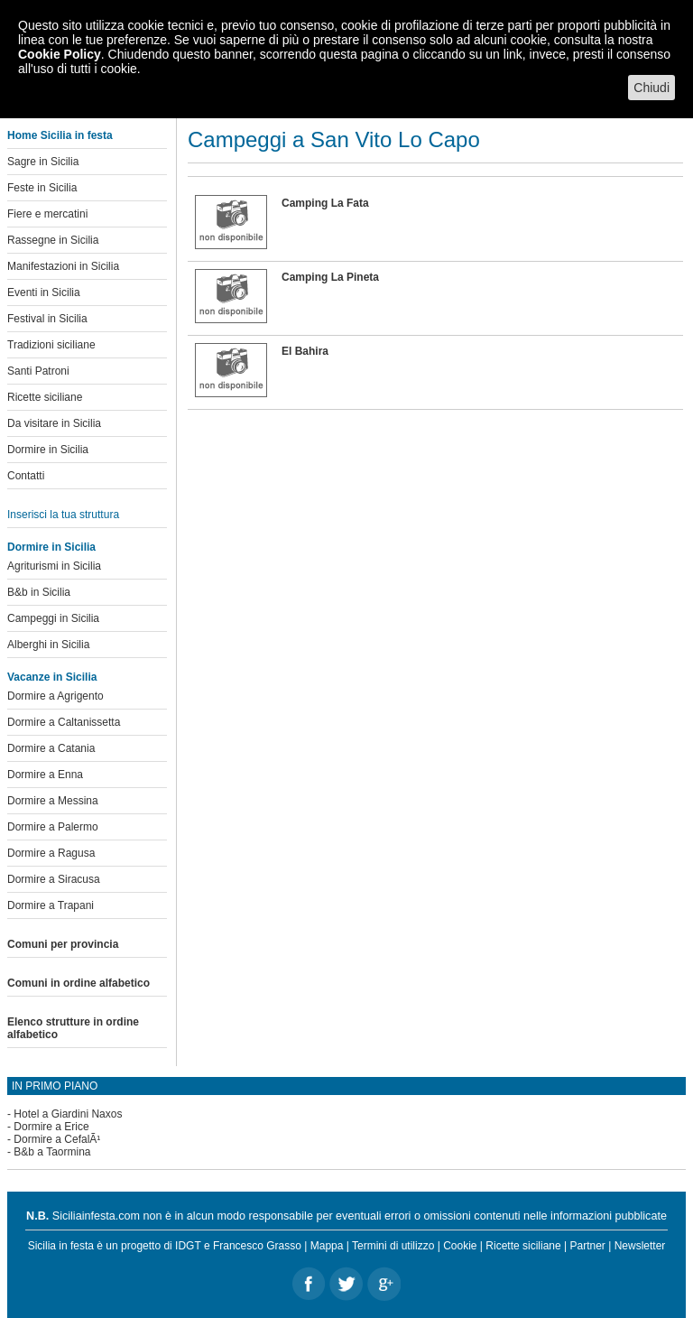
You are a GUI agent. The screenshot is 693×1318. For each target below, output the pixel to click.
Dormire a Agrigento (55, 696)
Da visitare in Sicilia (54, 423)
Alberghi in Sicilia (48, 644)
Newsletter (640, 1245)
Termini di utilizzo (393, 1245)
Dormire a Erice (51, 1126)
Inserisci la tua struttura (63, 514)
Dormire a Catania (51, 748)
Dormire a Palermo (52, 827)
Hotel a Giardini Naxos (68, 1114)
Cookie (459, 1245)
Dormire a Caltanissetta (63, 722)
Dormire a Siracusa (53, 879)
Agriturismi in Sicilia (54, 566)
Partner (587, 1245)
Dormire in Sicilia (47, 449)
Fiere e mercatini (47, 214)
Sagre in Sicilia (43, 161)
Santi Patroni (38, 371)
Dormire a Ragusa (51, 853)
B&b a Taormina (52, 1152)
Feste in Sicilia (42, 187)
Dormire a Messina (52, 800)
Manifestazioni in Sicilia (63, 266)
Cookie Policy (59, 54)
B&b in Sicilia (38, 592)
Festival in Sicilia (47, 318)
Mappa (327, 1245)
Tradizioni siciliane (51, 345)
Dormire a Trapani (50, 905)
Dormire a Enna (45, 774)
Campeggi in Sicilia (53, 618)
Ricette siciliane (44, 397)
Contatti (25, 475)
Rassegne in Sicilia (52, 240)
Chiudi (651, 87)
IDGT (187, 1245)
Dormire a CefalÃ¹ (57, 1139)
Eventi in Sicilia (43, 292)
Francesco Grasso (257, 1245)
